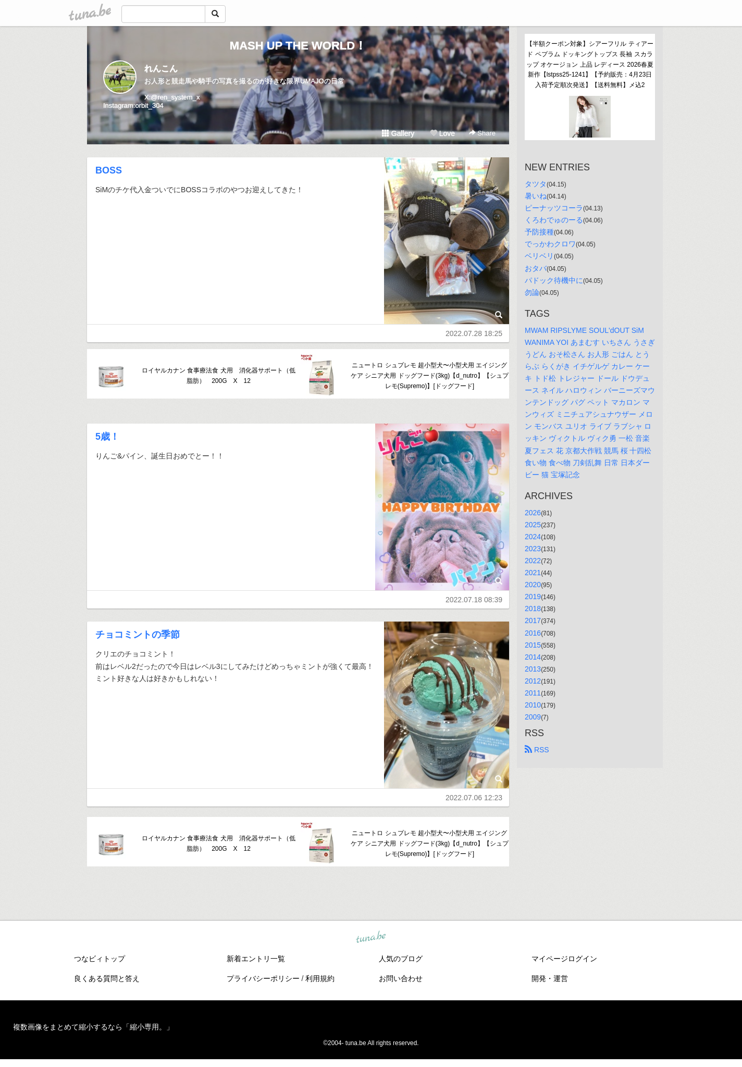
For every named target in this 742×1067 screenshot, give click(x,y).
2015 (533, 645)
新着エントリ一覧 (256, 958)
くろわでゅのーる (554, 220)
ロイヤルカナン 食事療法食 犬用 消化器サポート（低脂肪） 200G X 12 (218, 375)
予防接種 (539, 232)
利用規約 (320, 978)
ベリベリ (539, 256)
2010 (533, 705)
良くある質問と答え (107, 978)
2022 (533, 560)
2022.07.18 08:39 (474, 599)
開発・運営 (549, 978)
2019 (533, 596)
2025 (533, 524)
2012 (533, 681)
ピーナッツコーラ (554, 208)
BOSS (108, 170)
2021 (533, 572)
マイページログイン (564, 958)
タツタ (536, 184)
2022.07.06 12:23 (474, 797)
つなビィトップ (99, 958)
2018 (533, 608)
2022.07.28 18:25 (474, 333)
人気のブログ (401, 958)
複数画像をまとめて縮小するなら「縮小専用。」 (93, 1027)
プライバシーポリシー (263, 978)
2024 (533, 536)
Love (442, 133)
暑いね (536, 196)
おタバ (536, 268)
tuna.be (370, 937)
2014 (533, 657)
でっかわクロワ (550, 244)
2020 (533, 584)
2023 (533, 548)
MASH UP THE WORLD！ (298, 45)
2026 (533, 512)
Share (482, 133)
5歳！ (107, 436)
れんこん (161, 68)
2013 (533, 669)
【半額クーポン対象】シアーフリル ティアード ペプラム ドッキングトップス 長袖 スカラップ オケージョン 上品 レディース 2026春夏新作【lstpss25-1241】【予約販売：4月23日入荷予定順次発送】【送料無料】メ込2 (589, 64)
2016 (533, 633)
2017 (533, 620)
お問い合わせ (401, 978)
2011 (533, 693)
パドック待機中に (554, 280)
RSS (537, 750)
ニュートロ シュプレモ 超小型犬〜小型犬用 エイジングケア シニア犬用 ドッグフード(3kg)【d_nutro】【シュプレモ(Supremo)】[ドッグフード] (430, 376)
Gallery (398, 133)
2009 (533, 717)
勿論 (532, 292)
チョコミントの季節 (137, 634)
